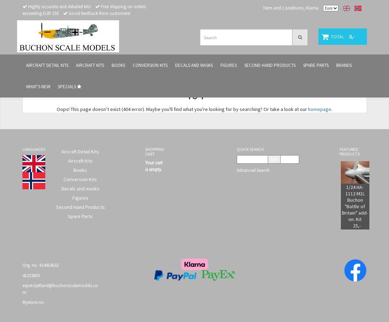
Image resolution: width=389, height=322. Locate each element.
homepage (319, 109)
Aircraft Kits (80, 161)
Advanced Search (253, 170)
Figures (80, 198)
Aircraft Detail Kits (80, 151)
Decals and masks (80, 188)
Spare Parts (80, 216)
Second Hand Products (80, 207)
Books (80, 170)
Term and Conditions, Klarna (290, 8)
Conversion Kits (80, 179)
